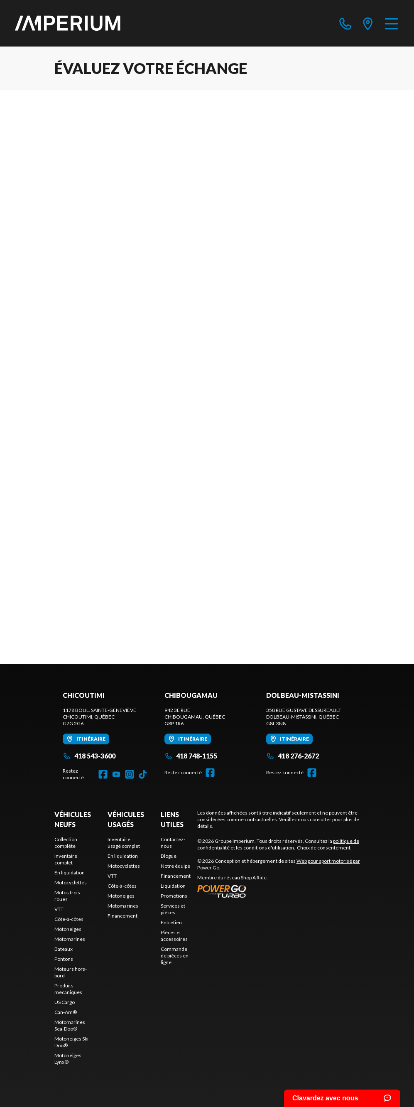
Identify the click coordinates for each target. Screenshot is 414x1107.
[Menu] (391, 23)
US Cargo (64, 1002)
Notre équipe (175, 866)
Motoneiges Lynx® (67, 1058)
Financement (122, 916)
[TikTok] (143, 774)
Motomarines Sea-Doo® (69, 1025)
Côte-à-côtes (68, 919)
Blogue (168, 856)
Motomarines (69, 939)
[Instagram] (130, 774)
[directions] (368, 23)
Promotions (174, 896)
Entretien (171, 922)
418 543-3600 (89, 756)
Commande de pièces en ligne (175, 955)
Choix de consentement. (324, 847)
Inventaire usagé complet (124, 842)
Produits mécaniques (68, 988)
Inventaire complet (65, 859)
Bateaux (63, 949)
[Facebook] (103, 774)
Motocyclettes (70, 882)
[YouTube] (116, 774)
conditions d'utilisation (268, 847)
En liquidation (69, 872)
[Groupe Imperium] (68, 23)
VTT (59, 909)
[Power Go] (278, 891)
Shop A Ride (254, 877)
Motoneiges (67, 929)
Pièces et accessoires (174, 935)
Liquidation (173, 886)
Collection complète (65, 842)
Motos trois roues (67, 895)
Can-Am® (65, 1012)
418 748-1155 (190, 756)
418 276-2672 (292, 756)
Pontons (63, 959)
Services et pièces (173, 909)
